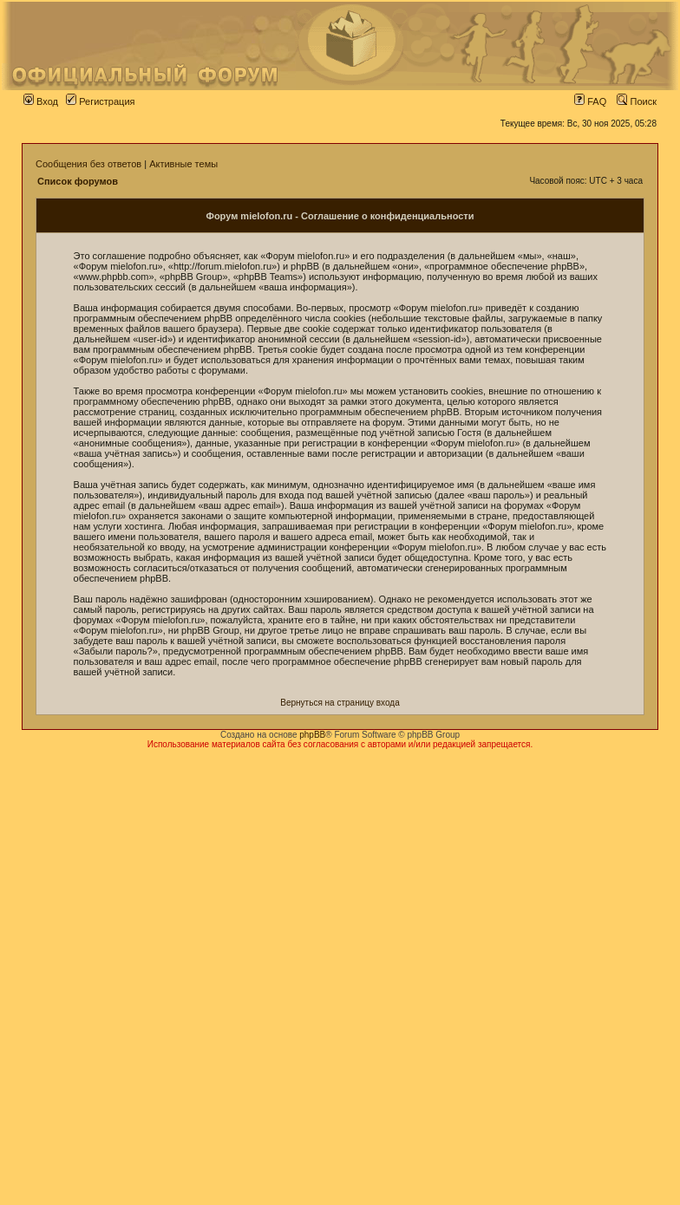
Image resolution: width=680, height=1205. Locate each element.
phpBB (312, 734)
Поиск (637, 101)
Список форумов (77, 181)
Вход (40, 101)
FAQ (590, 101)
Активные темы (183, 164)
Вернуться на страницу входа (339, 702)
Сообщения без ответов (88, 164)
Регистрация (100, 101)
